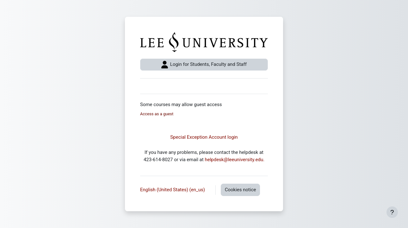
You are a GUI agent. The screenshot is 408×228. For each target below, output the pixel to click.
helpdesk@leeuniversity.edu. (234, 159)
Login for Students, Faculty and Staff (204, 64)
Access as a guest (156, 113)
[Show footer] (392, 212)
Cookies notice (240, 190)
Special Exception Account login (204, 137)
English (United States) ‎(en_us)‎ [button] (173, 190)
